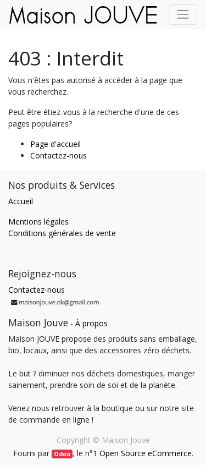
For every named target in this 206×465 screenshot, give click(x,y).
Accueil (20, 201)
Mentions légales (38, 221)
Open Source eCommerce (145, 453)
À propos (91, 323)
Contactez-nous (58, 155)
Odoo (62, 454)
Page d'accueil (55, 144)
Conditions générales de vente (62, 233)
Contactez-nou (34, 290)
